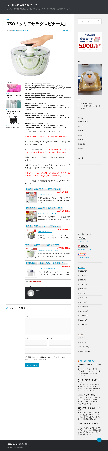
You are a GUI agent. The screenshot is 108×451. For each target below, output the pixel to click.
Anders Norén (18, 447)
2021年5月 (83, 284)
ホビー (82, 135)
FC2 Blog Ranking (83, 258)
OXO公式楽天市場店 (45, 194)
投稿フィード (84, 342)
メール (52, 338)
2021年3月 (83, 293)
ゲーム (82, 131)
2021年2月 (83, 298)
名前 (27, 338)
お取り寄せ (84, 122)
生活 (7, 19)
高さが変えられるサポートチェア (89, 409)
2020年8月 (83, 324)
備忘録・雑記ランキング (85, 249)
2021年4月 (83, 289)
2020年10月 (84, 316)
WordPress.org (85, 351)
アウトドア (84, 126)
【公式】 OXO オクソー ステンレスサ (43, 226)
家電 (81, 139)
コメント (28, 316)
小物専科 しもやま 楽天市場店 (48, 250)
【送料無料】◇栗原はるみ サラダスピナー (46, 263)
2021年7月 (83, 276)
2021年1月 (83, 302)
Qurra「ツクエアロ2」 (86, 395)
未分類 (82, 144)
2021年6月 (83, 280)
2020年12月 (84, 307)
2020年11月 (84, 311)
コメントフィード (86, 347)
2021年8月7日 (24, 30)
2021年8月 (83, 271)
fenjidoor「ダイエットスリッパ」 (89, 366)
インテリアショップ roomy (47, 213)
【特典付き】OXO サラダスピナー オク (43, 208)
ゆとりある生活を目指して (22, 5)
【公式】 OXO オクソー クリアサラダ (43, 189)
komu (15, 30)
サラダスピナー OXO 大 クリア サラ (42, 245)
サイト (48, 340)
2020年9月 (83, 320)
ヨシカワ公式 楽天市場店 (46, 269)
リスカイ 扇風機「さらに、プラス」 (89, 381)
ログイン (83, 338)
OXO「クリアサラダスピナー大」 (89, 425)
